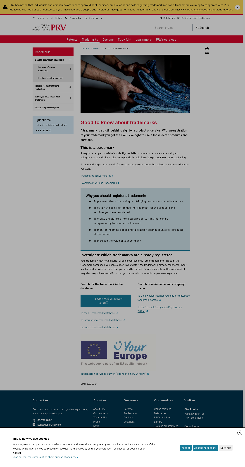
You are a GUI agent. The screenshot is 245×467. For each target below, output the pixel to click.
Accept (185, 447)
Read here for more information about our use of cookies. (44, 456)
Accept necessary (205, 447)
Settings (225, 447)
